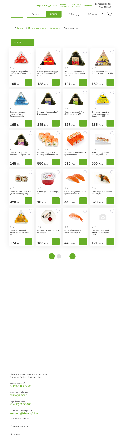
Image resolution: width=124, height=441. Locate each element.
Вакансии (88, 5)
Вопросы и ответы (19, 426)
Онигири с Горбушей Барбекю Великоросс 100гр (100, 232)
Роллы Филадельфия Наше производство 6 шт (47, 154)
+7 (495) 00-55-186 (20, 404)
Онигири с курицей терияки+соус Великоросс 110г (21, 232)
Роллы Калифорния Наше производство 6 (75, 154)
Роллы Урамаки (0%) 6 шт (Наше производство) (21, 193)
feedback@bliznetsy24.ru (24, 413)
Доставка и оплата (76, 5)
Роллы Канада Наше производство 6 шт (100, 154)
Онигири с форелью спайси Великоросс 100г (20, 154)
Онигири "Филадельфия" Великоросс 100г (47, 113)
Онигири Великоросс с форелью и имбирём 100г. (102, 72)
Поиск (53, 14)
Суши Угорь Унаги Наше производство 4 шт (102, 193)
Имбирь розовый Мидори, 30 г (48, 193)
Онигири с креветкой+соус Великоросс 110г (48, 231)
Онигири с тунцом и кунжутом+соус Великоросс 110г (18, 114)
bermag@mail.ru (19, 395)
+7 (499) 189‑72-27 (20, 385)
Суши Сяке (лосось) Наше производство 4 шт (75, 193)
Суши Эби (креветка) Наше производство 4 (73, 231)
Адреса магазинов (64, 5)
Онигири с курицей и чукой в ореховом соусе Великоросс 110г (102, 114)
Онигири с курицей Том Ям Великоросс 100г (74, 113)
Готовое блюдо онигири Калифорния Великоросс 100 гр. (74, 73)
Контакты (15, 434)
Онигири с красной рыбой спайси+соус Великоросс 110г (21, 73)
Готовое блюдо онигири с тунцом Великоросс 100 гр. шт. (47, 73)
